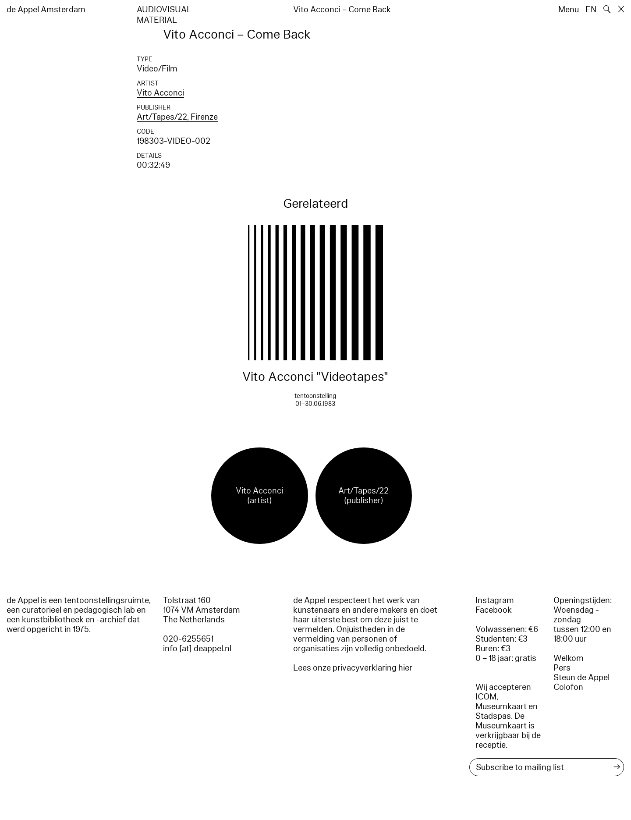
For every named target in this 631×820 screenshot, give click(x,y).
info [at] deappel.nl (197, 648)
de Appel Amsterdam (46, 9)
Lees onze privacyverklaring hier (352, 668)
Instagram (494, 600)
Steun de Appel (581, 677)
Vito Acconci (160, 93)
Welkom (568, 658)
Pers (562, 668)
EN (590, 9)
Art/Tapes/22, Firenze (177, 117)
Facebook (493, 610)
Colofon (568, 687)
